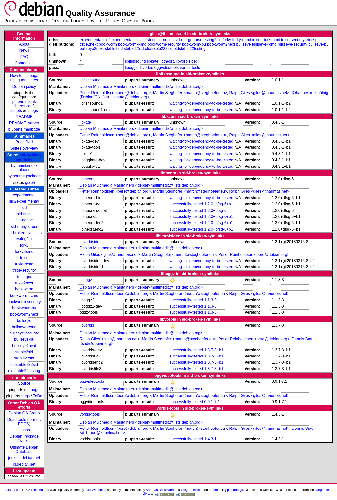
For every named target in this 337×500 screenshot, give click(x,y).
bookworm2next (24, 314)
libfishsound (135, 61)
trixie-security (24, 270)
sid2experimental (24, 201)
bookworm (24, 289)
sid (24, 207)
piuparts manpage (24, 129)
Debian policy (24, 86)
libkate (152, 61)
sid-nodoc (24, 220)
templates (29, 80)
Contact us (24, 63)
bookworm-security (24, 302)
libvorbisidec (187, 61)
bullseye (24, 320)
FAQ (24, 57)
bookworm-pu (24, 308)
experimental (24, 195)
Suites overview (24, 148)
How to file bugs (24, 75)
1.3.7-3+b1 (213, 350)
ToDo (37, 396)
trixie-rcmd (24, 264)
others (213, 490)
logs (34, 110)
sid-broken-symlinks (28, 157)
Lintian (24, 430)
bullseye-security (24, 333)
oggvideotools (166, 67)
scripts (16, 110)
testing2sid (24, 239)
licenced (37, 490)
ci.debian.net (24, 464)
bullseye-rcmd (24, 327)
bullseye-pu (24, 339)
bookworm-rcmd (24, 295)
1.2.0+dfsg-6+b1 (218, 204)
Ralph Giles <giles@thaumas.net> (259, 93)
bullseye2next (24, 346)
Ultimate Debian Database (24, 449)
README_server (24, 123)
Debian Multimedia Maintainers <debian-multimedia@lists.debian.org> (141, 86)
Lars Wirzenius (95, 490)
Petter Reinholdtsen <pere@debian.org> (115, 93)
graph (30, 182)
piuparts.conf (23, 101)
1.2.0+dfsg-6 (215, 210)
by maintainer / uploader (24, 167)
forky (24, 245)
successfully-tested (186, 204)
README (24, 117)
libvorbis (146, 67)
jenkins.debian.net (24, 458)
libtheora (167, 61)
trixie (24, 258)
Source (24, 383)
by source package (24, 176)
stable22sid (24, 358)
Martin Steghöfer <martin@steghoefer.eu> (190, 93)
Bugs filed (24, 142)
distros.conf (23, 106)
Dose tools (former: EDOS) (24, 421)
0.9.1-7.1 (212, 402)
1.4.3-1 (210, 439)
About (24, 44)
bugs (35, 390)
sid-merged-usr (24, 226)
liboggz (131, 67)
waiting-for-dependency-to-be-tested (201, 103)
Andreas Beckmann (160, 490)
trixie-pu (24, 277)
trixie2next (24, 283)
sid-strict (24, 214)
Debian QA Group (24, 413)
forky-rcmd (24, 251)
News (24, 50)
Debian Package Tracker (24, 438)
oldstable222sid (24, 364)
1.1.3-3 (210, 300)
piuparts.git (235, 490)
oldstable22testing (24, 371)
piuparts (12, 490)
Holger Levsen (191, 490)
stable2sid (24, 352)
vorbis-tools (190, 67)
